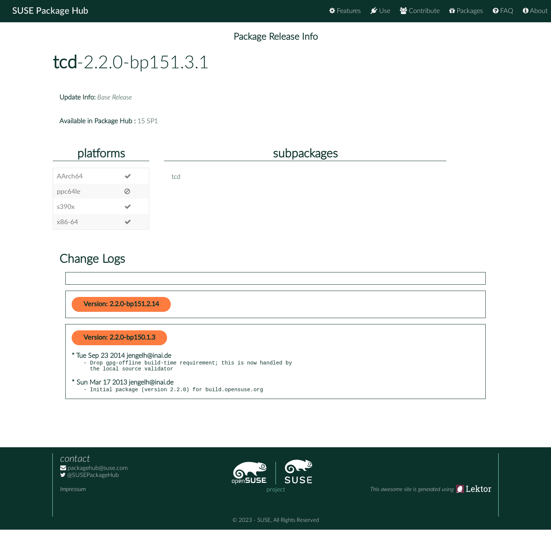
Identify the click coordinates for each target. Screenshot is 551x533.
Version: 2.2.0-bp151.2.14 (121, 304)
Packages (466, 10)
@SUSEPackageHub (89, 478)
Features (345, 10)
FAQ (503, 10)
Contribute (420, 10)
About (535, 10)
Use (380, 10)
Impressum (73, 493)
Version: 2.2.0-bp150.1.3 (119, 337)
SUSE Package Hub (50, 11)
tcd (65, 63)
